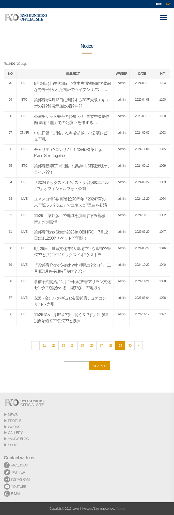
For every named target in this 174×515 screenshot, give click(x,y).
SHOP (12, 445)
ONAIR (24, 132)
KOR (159, 4)
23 (63, 345)
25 (82, 345)
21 (44, 345)
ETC (24, 99)
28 (110, 345)
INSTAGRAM (16, 479)
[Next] (138, 345)
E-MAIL (12, 494)
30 (129, 345)
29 (120, 345)
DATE (142, 73)
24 (72, 345)
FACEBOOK (16, 465)
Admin (120, 508)
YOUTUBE (15, 487)
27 (101, 345)
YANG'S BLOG (18, 439)
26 (91, 345)
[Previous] (35, 345)
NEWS (13, 415)
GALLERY (15, 433)
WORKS (14, 427)
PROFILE (14, 421)
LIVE (24, 83)
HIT (162, 73)
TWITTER (14, 472)
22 (53, 345)
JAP (168, 4)
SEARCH (99, 366)
